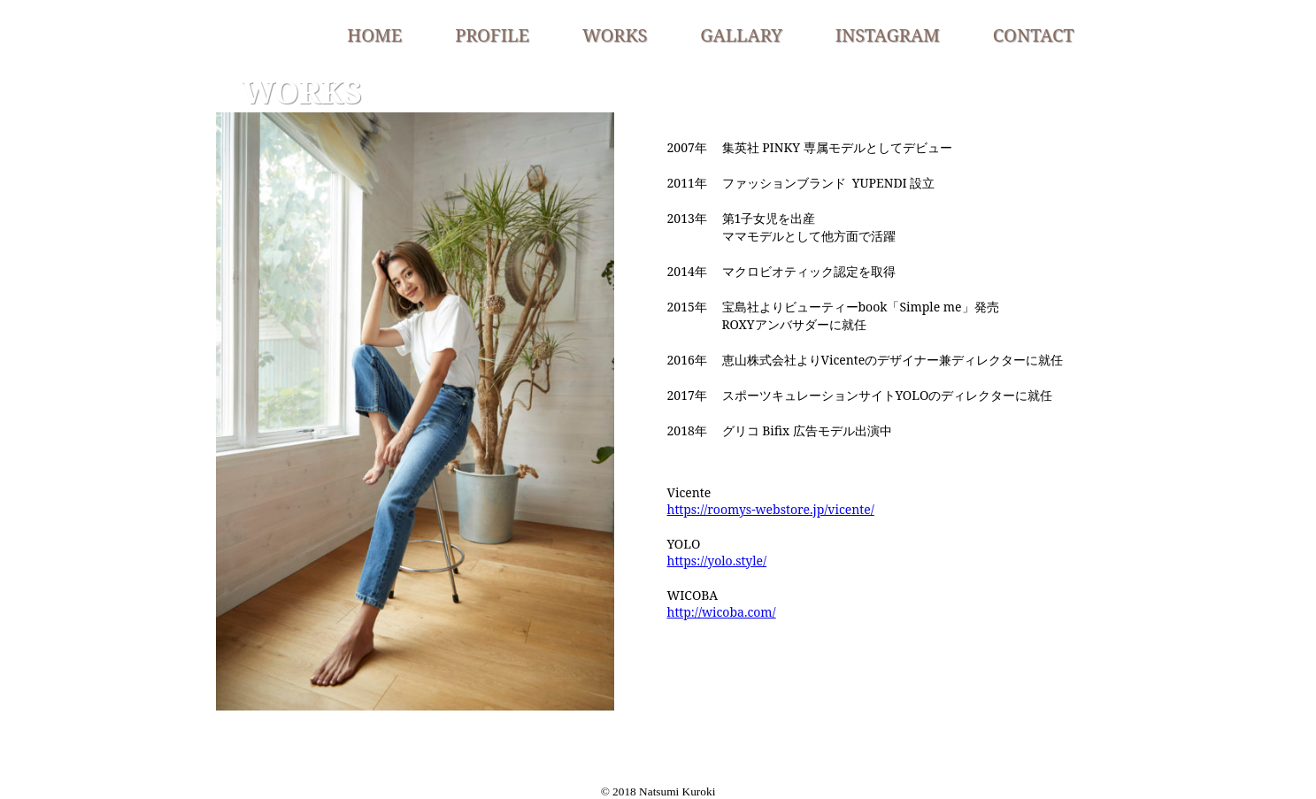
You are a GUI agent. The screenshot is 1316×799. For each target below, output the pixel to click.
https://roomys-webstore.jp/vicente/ (770, 509)
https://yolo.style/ (717, 560)
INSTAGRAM (887, 35)
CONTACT (1033, 35)
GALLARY (740, 35)
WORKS (614, 35)
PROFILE (492, 35)
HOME (374, 35)
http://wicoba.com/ (721, 611)
